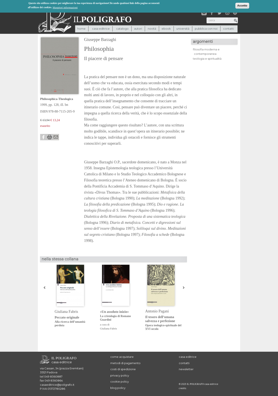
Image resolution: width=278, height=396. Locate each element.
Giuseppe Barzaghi (100, 39)
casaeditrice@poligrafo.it (57, 384)
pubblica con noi (206, 28)
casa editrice (187, 356)
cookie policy (119, 381)
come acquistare (122, 356)
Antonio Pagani (157, 311)
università (182, 28)
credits (182, 388)
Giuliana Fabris (66, 311)
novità (152, 28)
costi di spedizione (123, 369)
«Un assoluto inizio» (119, 315)
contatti (228, 28)
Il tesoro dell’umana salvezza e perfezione (164, 323)
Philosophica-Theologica (56, 99)
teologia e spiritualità (207, 58)
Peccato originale (74, 321)
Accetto (242, 5)
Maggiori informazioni (65, 7)
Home (81, 28)
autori (138, 28)
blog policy (117, 387)
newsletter (186, 369)
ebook (166, 28)
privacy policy (119, 375)
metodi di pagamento (125, 363)
